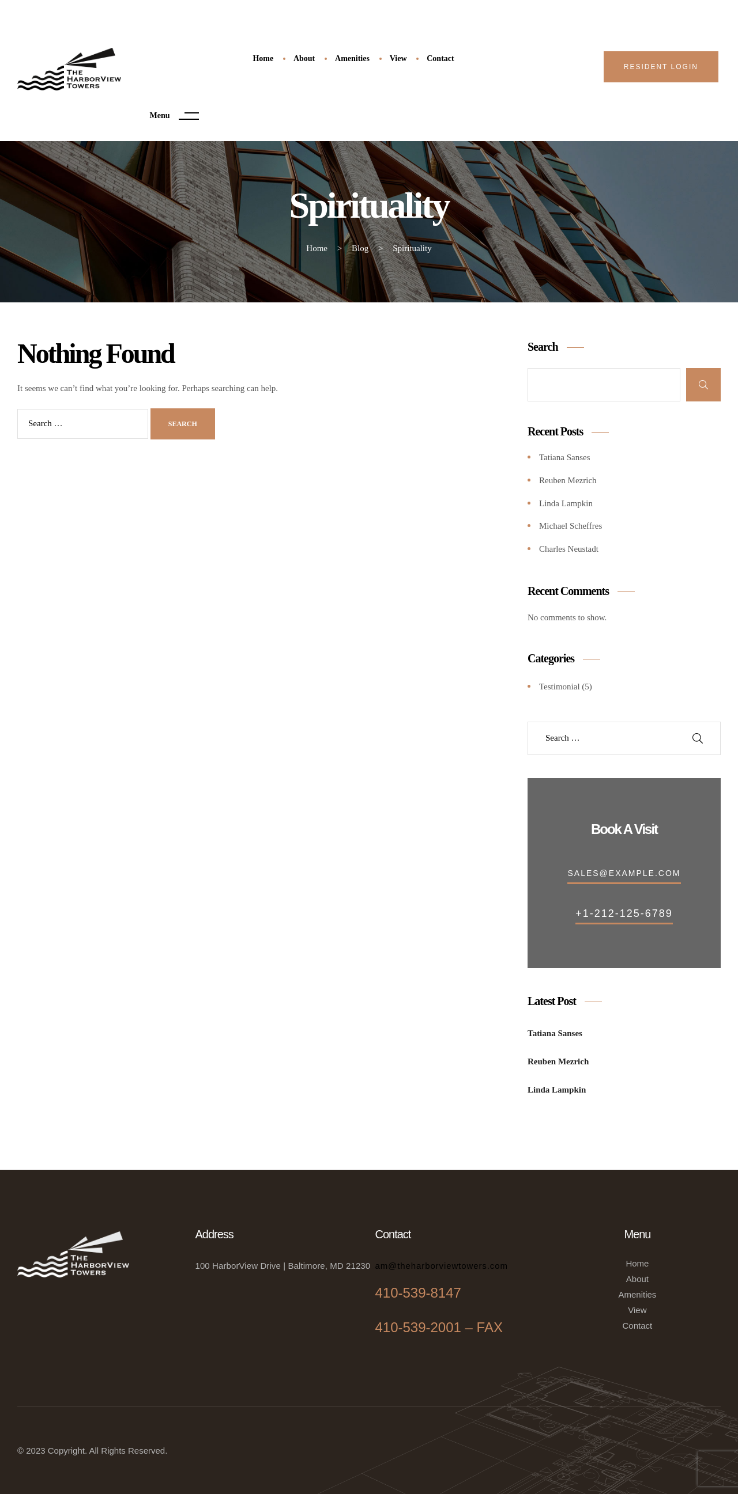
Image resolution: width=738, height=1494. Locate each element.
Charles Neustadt (568, 548)
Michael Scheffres (570, 525)
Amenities (637, 1294)
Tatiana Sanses (564, 457)
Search (543, 346)
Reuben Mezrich (568, 480)
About (637, 1279)
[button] (661, 66)
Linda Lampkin (566, 503)
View (637, 1310)
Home (637, 1263)
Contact (638, 1325)
